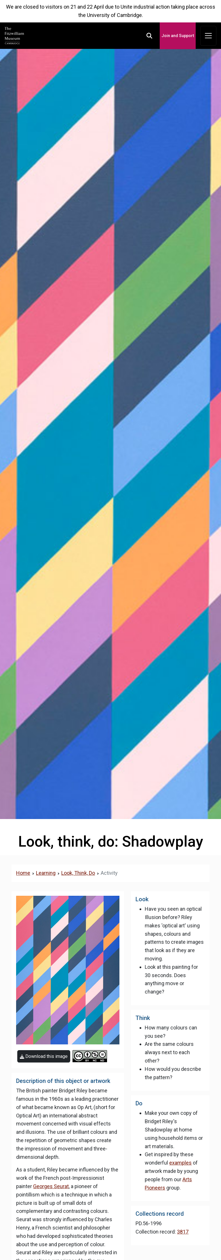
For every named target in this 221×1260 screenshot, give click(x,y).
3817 (182, 1232)
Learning (46, 873)
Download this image (44, 1056)
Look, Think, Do (78, 873)
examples (180, 1163)
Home (23, 873)
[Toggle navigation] (208, 36)
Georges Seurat (51, 1186)
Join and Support (177, 35)
